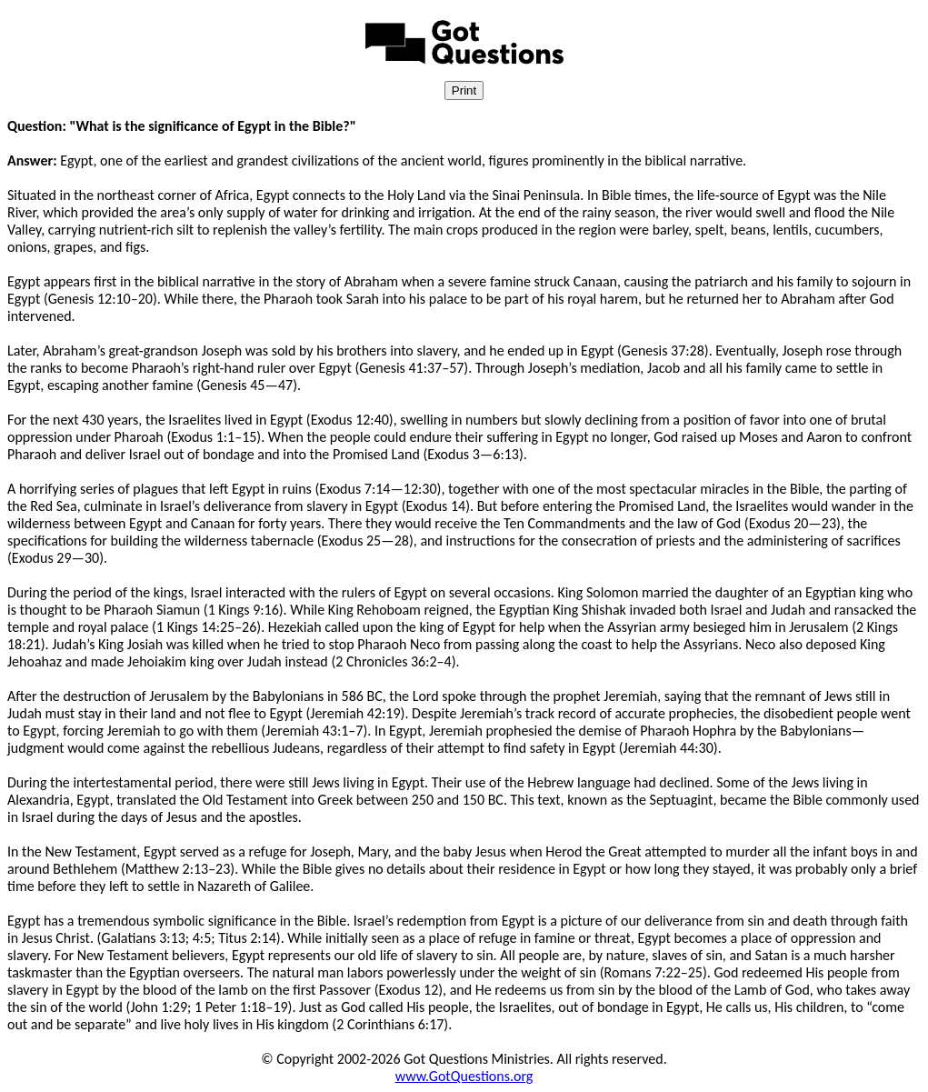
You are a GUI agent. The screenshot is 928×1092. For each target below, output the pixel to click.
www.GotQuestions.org (464, 1076)
